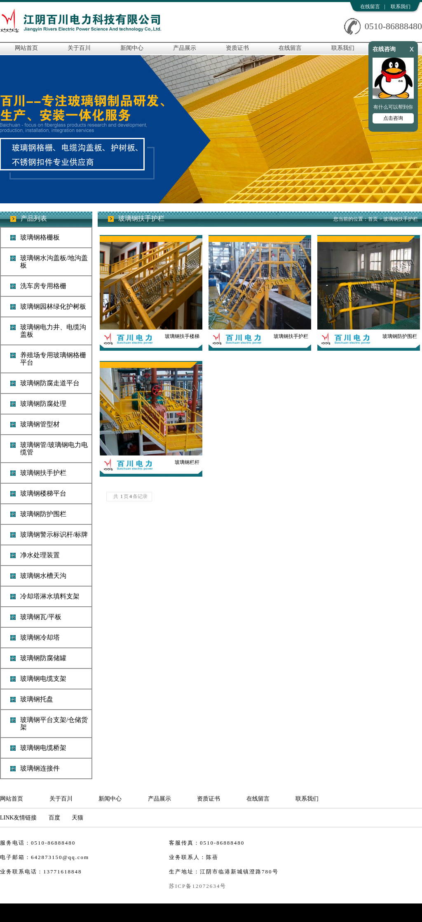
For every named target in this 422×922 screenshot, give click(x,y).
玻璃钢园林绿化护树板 (53, 306)
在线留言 (370, 6)
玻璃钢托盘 (36, 699)
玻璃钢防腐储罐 (43, 657)
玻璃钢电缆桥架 (43, 747)
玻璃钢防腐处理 (43, 403)
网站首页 (26, 48)
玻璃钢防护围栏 (43, 513)
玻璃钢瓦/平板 (40, 616)
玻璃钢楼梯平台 (43, 493)
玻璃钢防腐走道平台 (50, 383)
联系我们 (400, 6)
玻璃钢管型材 (40, 424)
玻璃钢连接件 (40, 768)
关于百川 (79, 48)
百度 (54, 818)
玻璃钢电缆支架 (43, 678)
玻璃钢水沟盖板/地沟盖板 (54, 261)
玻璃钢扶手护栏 (43, 472)
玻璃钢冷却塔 (40, 637)
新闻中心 (131, 48)
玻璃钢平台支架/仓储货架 (54, 723)
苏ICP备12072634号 (197, 886)
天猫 (77, 818)
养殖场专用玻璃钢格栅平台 (53, 359)
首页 (373, 219)
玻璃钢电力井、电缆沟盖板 (53, 331)
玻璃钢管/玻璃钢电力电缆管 (54, 448)
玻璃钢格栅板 (40, 237)
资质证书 (237, 48)
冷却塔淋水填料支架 (50, 596)
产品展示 (184, 48)
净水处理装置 (40, 555)
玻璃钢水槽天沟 (43, 575)
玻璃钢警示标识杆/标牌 (54, 534)
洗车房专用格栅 (43, 285)
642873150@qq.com (60, 857)
